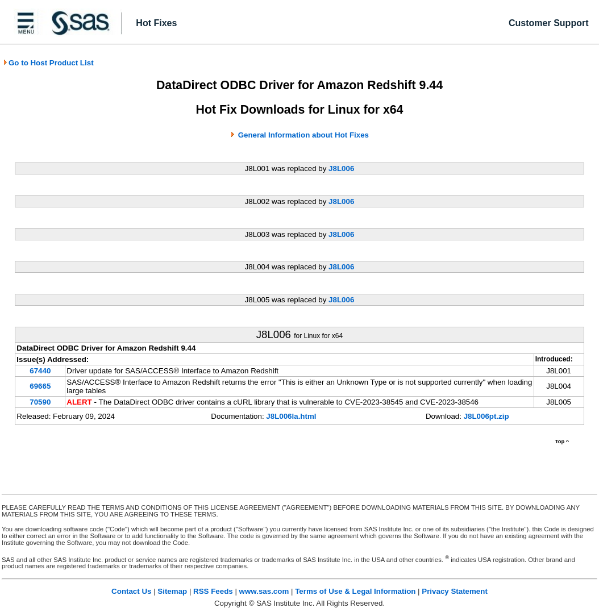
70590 (40, 402)
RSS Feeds (213, 591)
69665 (40, 386)
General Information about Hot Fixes (303, 135)
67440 (40, 371)
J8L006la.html (291, 416)
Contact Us (131, 591)
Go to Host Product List (48, 63)
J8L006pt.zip (486, 416)
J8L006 (341, 168)
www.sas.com (264, 591)
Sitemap (172, 591)
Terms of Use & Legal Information (355, 591)
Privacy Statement (455, 591)
